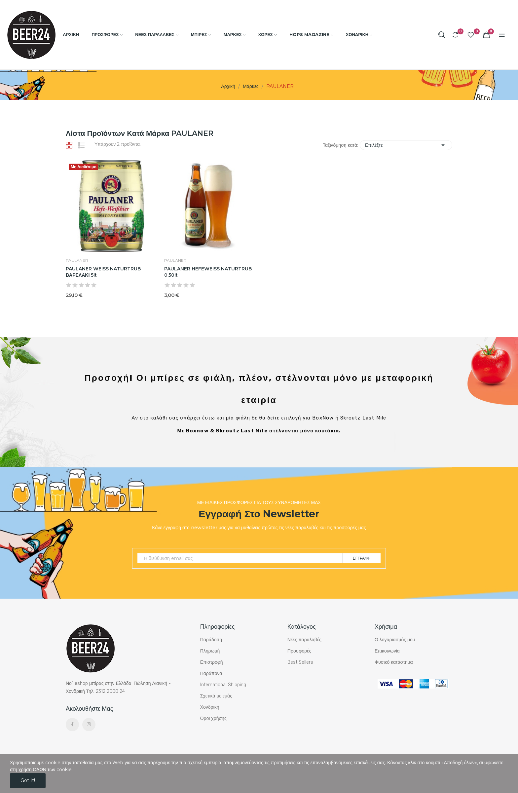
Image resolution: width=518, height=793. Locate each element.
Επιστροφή (211, 662)
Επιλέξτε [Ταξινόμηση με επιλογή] (406, 145)
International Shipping (223, 685)
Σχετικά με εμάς (216, 696)
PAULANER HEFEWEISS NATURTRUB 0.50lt (208, 272)
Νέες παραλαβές (304, 640)
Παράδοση (211, 640)
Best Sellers (300, 662)
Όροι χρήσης (213, 718)
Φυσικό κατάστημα (394, 662)
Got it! (27, 780)
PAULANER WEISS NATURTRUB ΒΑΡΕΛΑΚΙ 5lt (103, 272)
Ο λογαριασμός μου (395, 640)
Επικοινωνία (387, 651)
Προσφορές (299, 651)
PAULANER (77, 260)
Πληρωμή (210, 651)
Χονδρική (209, 707)
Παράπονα (211, 673)
